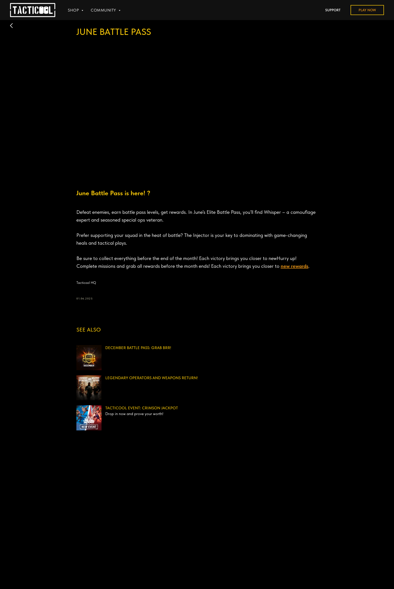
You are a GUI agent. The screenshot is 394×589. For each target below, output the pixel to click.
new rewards (294, 266)
